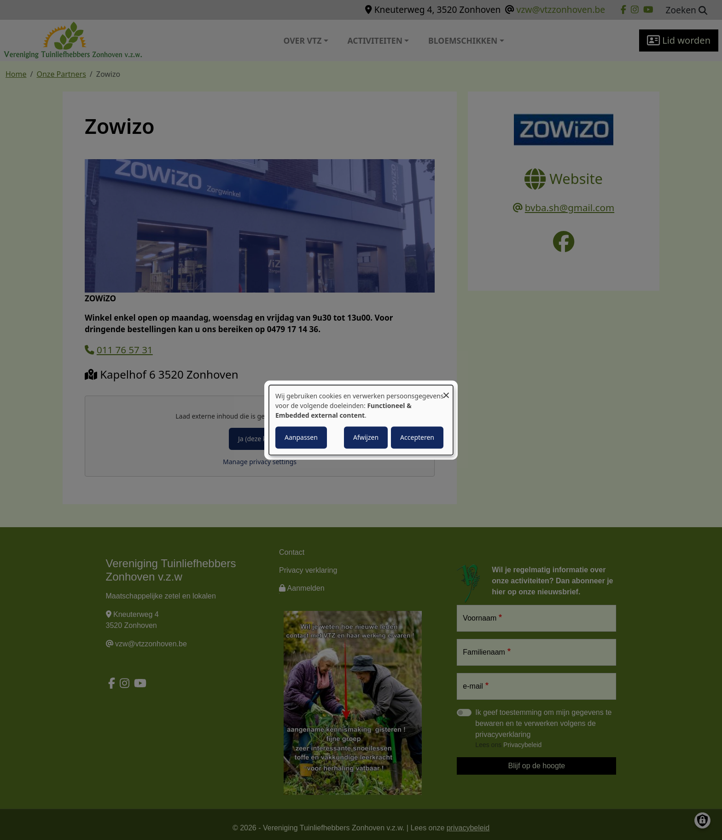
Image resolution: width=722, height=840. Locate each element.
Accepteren (417, 437)
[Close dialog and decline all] (446, 391)
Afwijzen (365, 437)
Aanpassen (301, 437)
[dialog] (361, 420)
